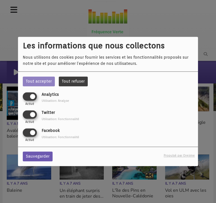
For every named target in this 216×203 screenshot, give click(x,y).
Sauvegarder (38, 156)
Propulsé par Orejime (179, 156)
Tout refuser (73, 81)
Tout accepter (39, 81)
